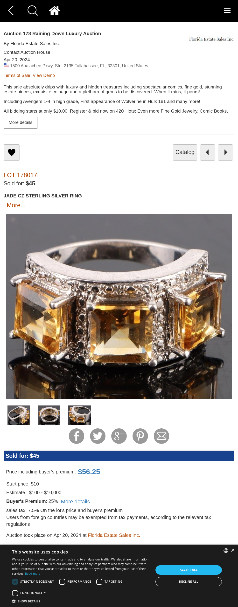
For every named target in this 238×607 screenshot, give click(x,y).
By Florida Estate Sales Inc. (32, 43)
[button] (80, 601)
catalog (185, 152)
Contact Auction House (27, 52)
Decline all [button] (188, 582)
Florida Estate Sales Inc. (114, 535)
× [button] (232, 550)
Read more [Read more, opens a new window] (33, 574)
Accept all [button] (189, 570)
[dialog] (119, 576)
